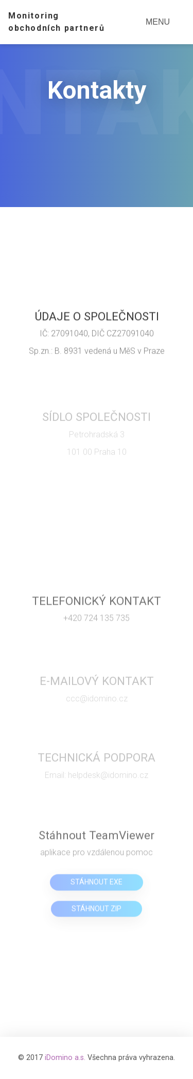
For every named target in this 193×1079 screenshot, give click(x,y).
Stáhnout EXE (96, 884)
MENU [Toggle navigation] (158, 21)
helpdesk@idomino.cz (108, 777)
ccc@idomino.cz (97, 701)
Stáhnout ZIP (96, 910)
